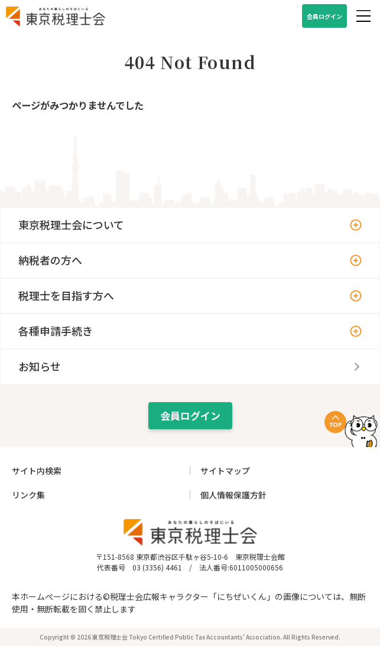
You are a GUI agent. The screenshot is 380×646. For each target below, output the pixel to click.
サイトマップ (225, 471)
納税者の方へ (50, 259)
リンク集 (28, 495)
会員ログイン (324, 16)
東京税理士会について (71, 224)
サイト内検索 (36, 471)
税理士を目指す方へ (66, 295)
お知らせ (39, 366)
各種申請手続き (55, 330)
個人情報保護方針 (233, 495)
